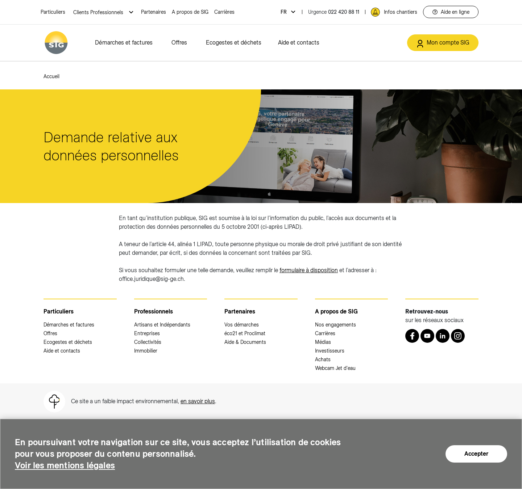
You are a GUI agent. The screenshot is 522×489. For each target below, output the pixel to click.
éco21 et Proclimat (244, 333)
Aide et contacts (298, 42)
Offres (179, 42)
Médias (323, 342)
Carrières (224, 12)
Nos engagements (335, 325)
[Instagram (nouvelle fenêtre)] (458, 336)
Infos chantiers (400, 12)
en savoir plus (198, 401)
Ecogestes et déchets (233, 42)
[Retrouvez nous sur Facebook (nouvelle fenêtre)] (412, 336)
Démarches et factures (124, 42)
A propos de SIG (190, 12)
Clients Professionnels (99, 12)
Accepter (476, 453)
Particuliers (53, 12)
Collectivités (147, 342)
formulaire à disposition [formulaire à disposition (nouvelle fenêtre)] (308, 270)
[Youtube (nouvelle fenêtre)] (427, 336)
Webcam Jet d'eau (335, 368)
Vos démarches (241, 325)
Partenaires (153, 12)
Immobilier (145, 351)
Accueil (51, 76)
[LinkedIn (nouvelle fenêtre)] (443, 336)
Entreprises (147, 333)
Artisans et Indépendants (162, 325)
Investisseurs (329, 351)
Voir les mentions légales (65, 465)
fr (284, 12)
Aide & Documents (245, 342)
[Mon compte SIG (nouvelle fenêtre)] (442, 42)
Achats (323, 359)
